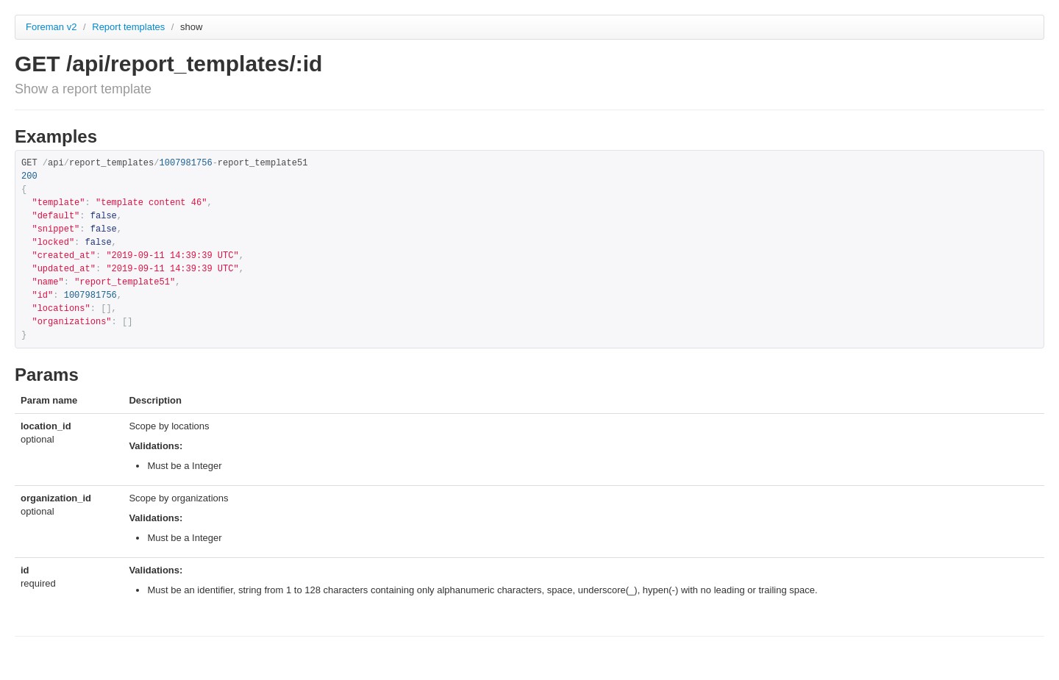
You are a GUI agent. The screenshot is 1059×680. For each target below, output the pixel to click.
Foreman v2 (51, 26)
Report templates (130, 26)
